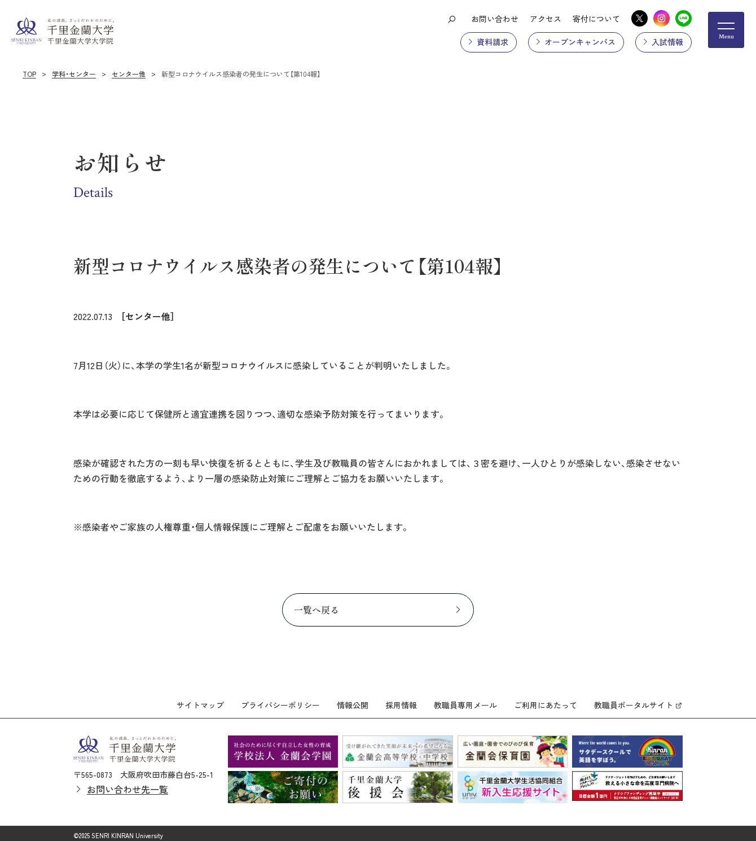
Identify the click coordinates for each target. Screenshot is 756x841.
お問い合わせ (494, 19)
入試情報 (667, 41)
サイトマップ (200, 700)
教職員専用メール (465, 700)
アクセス (545, 19)
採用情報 (401, 700)
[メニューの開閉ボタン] (726, 30)
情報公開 (352, 700)
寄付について (596, 19)
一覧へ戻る (316, 609)
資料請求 (492, 41)
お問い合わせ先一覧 (127, 784)
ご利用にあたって (545, 700)
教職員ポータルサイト (633, 700)
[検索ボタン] (451, 18)
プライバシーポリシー (280, 700)
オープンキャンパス (580, 41)
